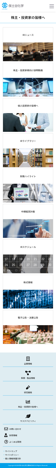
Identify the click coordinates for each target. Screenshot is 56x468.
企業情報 (28, 363)
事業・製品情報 (28, 378)
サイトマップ (11, 451)
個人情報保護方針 (13, 458)
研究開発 (28, 392)
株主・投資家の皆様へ (28, 406)
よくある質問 (15, 441)
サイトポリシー (12, 454)
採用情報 (13, 435)
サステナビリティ (28, 421)
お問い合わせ (15, 429)
